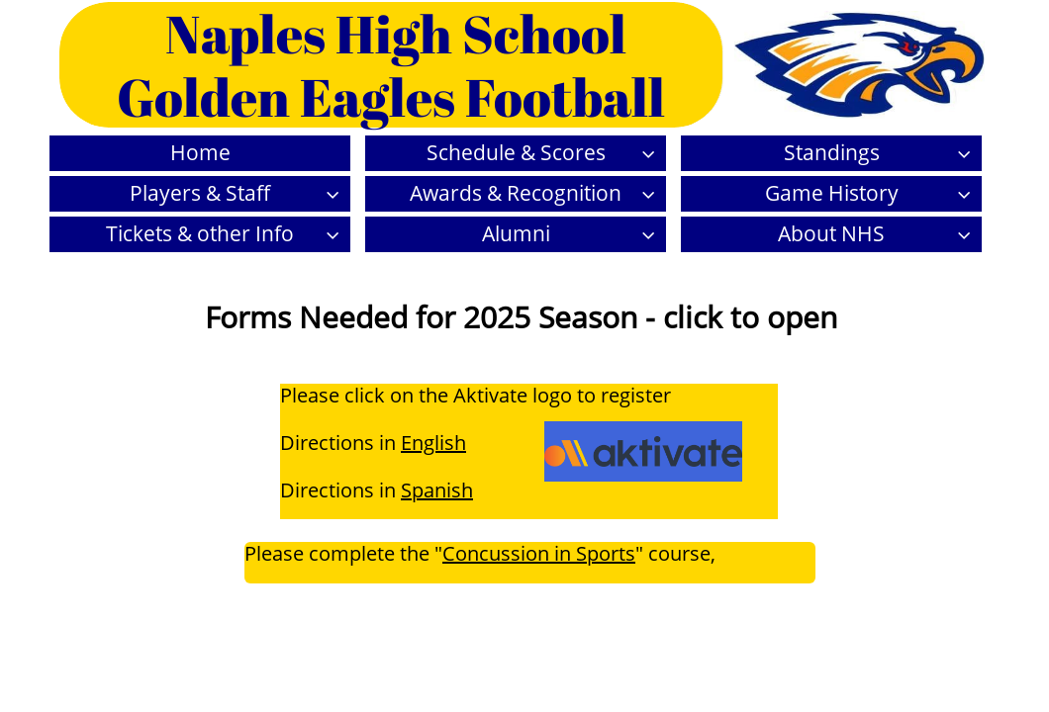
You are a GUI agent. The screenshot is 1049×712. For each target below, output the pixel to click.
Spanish (437, 490)
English (433, 442)
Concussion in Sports (538, 553)
